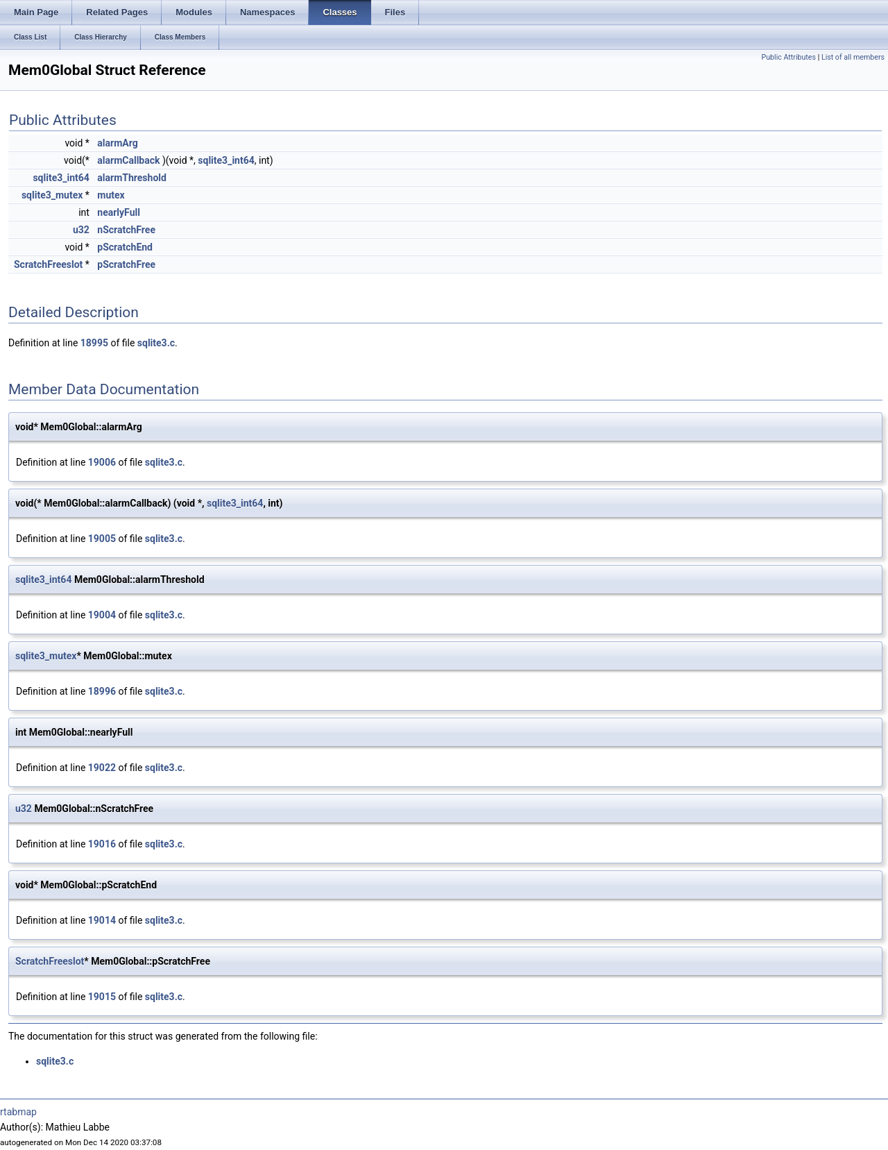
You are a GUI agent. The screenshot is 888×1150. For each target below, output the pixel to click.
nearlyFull (118, 212)
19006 (102, 462)
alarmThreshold (131, 177)
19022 (102, 767)
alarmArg (117, 143)
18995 (94, 342)
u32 (81, 229)
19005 (102, 538)
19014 (102, 920)
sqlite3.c (156, 342)
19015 (102, 996)
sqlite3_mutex (52, 195)
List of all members (853, 57)
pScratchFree (126, 264)
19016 (102, 843)
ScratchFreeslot (48, 264)
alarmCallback (128, 160)
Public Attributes (788, 57)
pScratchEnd (125, 247)
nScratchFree (126, 229)
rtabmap (18, 1111)
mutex (110, 195)
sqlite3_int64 (226, 160)
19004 (102, 614)
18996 (102, 691)
